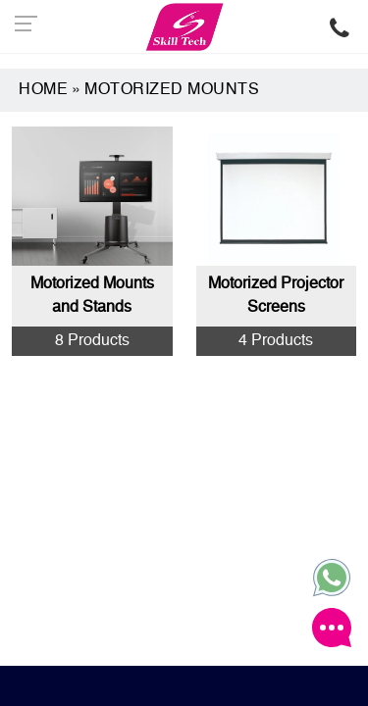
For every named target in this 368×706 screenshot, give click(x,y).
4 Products (275, 341)
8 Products (92, 341)
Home (43, 90)
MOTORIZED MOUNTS (171, 90)
